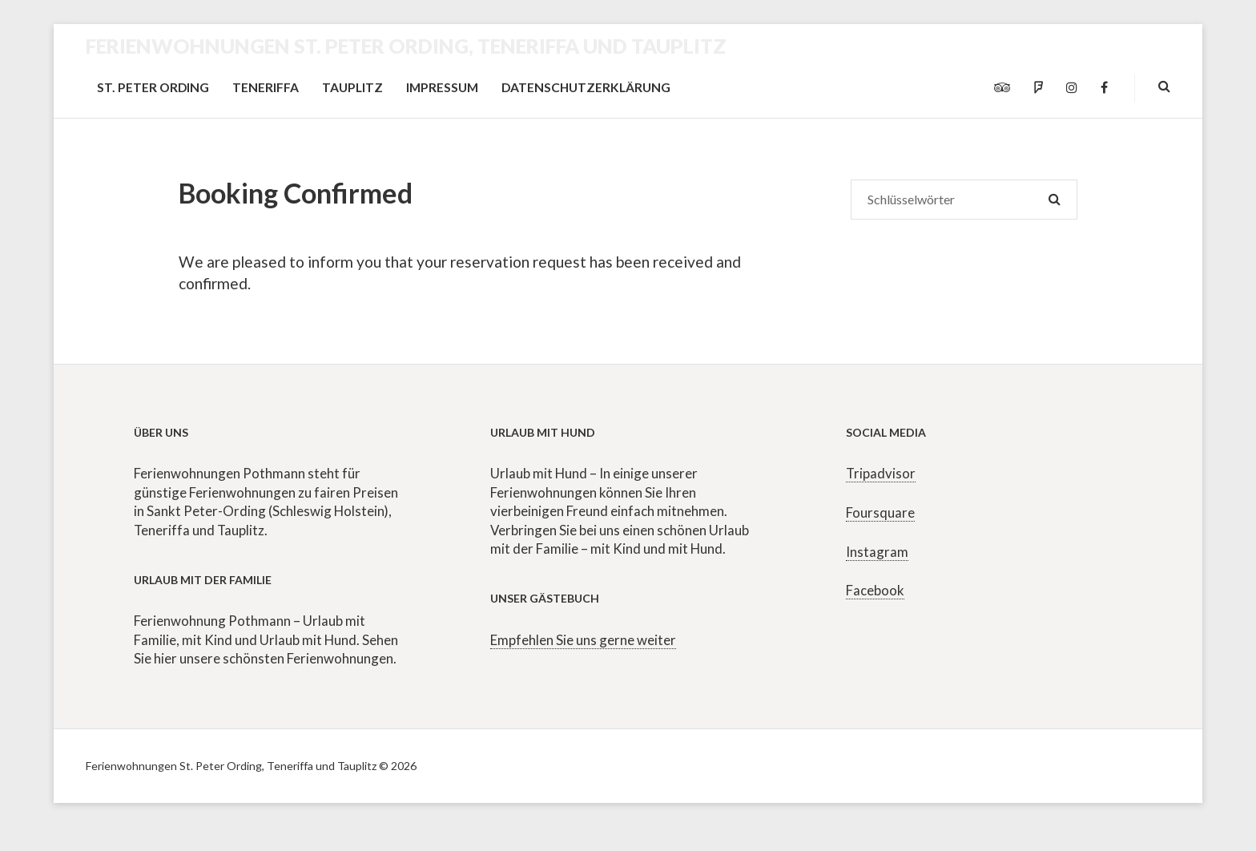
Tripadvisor (881, 473)
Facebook (875, 590)
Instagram (877, 551)
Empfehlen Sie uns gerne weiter (583, 639)
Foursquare (880, 512)
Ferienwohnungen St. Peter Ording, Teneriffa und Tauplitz (406, 46)
